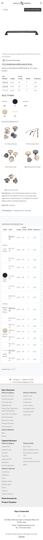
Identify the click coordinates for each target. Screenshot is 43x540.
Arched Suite (27, 402)
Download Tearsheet (11, 60)
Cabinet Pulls (6, 446)
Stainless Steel (6, 484)
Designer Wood (7, 481)
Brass (3, 433)
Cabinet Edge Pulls (8, 465)
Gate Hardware (7, 426)
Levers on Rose (28, 405)
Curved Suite (27, 399)
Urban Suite (27, 415)
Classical (4, 491)
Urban (4, 478)
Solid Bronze (6, 472)
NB (5, 113)
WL (15, 113)
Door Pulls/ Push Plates (9, 414)
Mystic (4, 487)
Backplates (5, 462)
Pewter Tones (27, 458)
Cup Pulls (5, 453)
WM (25, 103)
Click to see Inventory (32, 10)
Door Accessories (7, 417)
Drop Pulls (5, 456)
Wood (25, 465)
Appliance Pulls (6, 459)
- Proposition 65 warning (16, 210)
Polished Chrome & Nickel (31, 461)
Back (5, 10)
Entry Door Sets (7, 402)
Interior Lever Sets (8, 396)
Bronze (4, 436)
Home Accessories (8, 420)
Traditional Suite (28, 412)
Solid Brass (5, 475)
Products (16, 382)
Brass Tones (27, 446)
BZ (5, 103)
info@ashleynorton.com (26, 525)
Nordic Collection (7, 494)
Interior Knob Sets (7, 399)
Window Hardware (8, 423)
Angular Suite (27, 396)
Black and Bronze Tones (30, 450)
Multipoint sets (6, 405)
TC (15, 103)
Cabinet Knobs (6, 450)
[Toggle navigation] (2, 3)
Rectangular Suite (29, 408)
